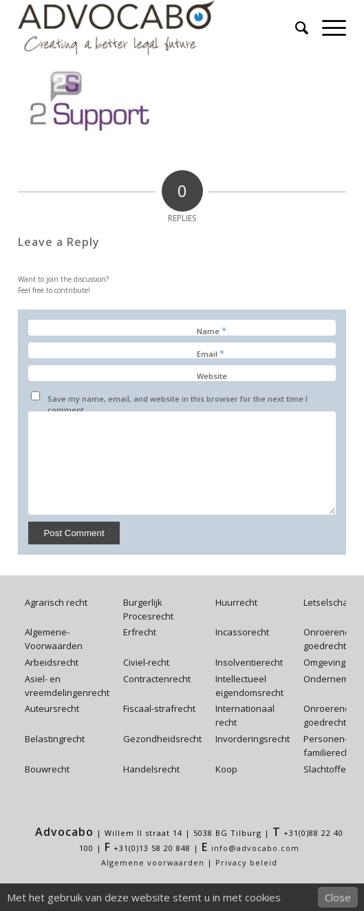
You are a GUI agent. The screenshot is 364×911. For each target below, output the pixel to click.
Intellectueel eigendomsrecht (249, 686)
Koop (226, 769)
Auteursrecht (52, 708)
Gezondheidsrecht (162, 739)
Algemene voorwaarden (152, 862)
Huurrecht (236, 602)
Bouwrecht (47, 769)
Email (210, 353)
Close (338, 897)
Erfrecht (139, 632)
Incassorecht (242, 632)
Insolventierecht (249, 662)
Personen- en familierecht (332, 746)
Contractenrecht (157, 679)
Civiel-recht (146, 662)
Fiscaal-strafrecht (159, 708)
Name (211, 331)
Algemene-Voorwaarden (54, 639)
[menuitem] (294, 27)
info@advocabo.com (255, 848)
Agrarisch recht (56, 602)
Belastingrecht (55, 739)
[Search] (294, 27)
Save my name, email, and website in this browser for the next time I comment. (177, 404)
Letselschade (331, 602)
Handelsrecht (151, 769)
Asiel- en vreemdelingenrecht (67, 686)
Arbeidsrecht (51, 662)
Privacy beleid (246, 862)
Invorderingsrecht (252, 739)
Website (212, 376)
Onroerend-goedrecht (328, 639)
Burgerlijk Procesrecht (148, 609)
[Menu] (327, 27)
